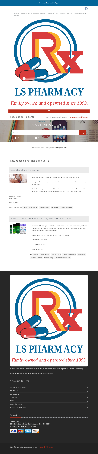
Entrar (16, 15)
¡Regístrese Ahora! (80, 13)
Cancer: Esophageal (69, 254)
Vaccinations (14, 394)
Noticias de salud (22, 138)
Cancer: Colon (56, 254)
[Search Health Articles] (45, 132)
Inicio (47, 117)
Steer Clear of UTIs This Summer (25, 170)
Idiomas (16, 13)
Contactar (13, 397)
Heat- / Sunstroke (66, 207)
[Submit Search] (82, 132)
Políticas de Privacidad (18, 407)
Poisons (35, 254)
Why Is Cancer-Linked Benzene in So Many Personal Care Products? (41, 218)
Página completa (14, 207)
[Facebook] (86, 8)
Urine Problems (44, 207)
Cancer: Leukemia (36, 258)
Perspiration (55, 207)
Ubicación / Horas (66, 13)
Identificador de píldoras (36, 13)
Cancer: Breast (44, 254)
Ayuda (23, 13)
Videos (39, 138)
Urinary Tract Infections (30, 207)
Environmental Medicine (62, 258)
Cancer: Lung (48, 258)
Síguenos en (14, 391)
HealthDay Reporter (39, 240)
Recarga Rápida (52, 13)
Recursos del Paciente (59, 117)
